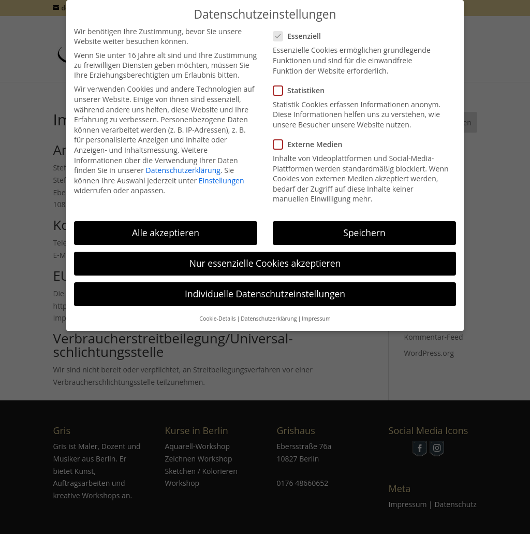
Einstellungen (221, 174)
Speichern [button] (364, 226)
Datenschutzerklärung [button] (269, 311)
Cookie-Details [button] (217, 311)
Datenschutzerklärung (183, 163)
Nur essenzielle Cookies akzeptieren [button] (265, 256)
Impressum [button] (316, 311)
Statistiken (303, 84)
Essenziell (301, 29)
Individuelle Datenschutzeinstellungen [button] (265, 287)
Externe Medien (312, 137)
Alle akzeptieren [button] (165, 226)
